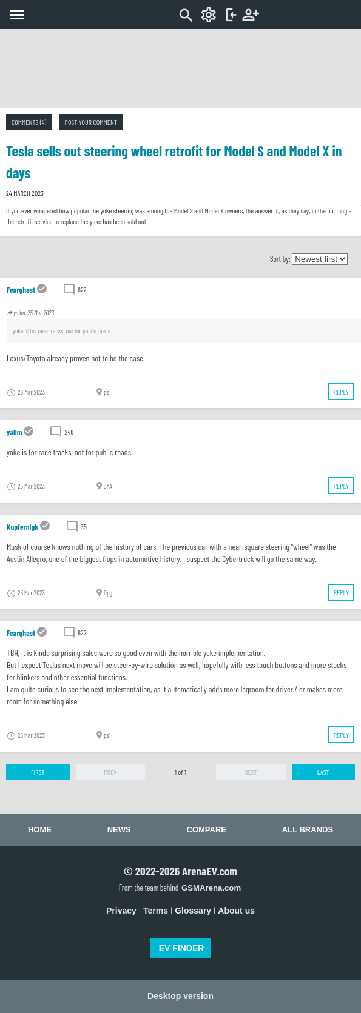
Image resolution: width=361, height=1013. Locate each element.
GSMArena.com (211, 887)
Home (40, 829)
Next (251, 771)
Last (323, 771)
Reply (341, 391)
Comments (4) (29, 122)
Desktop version (180, 996)
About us (236, 910)
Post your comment (91, 122)
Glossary (193, 910)
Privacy (121, 910)
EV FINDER (181, 948)
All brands (307, 829)
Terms (155, 910)
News (119, 829)
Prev (110, 771)
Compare (206, 829)
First (38, 771)
